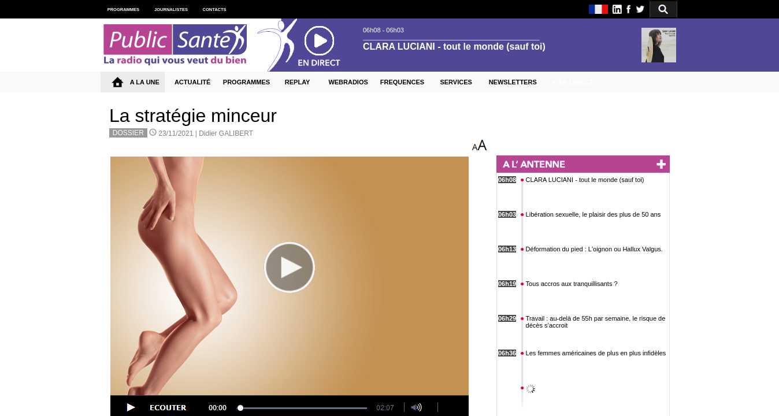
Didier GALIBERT (226, 133)
